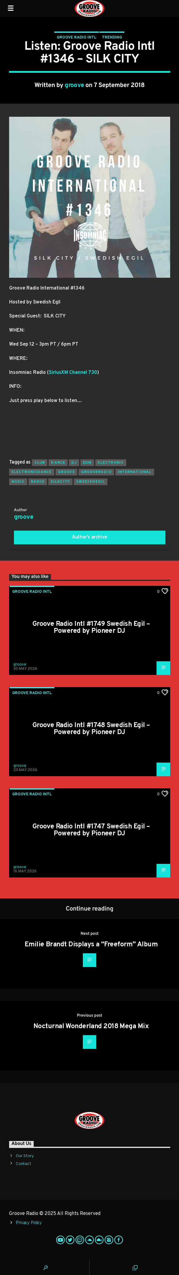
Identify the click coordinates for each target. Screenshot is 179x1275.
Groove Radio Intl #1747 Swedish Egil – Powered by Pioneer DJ (91, 830)
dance (58, 462)
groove (74, 85)
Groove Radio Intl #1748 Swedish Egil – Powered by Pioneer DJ (91, 729)
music (18, 481)
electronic (111, 462)
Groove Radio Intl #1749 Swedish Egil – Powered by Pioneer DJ (91, 628)
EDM (87, 462)
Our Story (25, 1156)
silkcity (60, 481)
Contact (23, 1163)
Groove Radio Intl (76, 37)
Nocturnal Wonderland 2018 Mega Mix (91, 1026)
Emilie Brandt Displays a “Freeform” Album (91, 944)
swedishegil (90, 481)
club (39, 462)
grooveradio (96, 472)
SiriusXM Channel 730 (73, 373)
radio (38, 481)
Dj (73, 462)
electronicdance (32, 472)
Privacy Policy (29, 1223)
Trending (112, 37)
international (135, 472)
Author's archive (89, 537)
